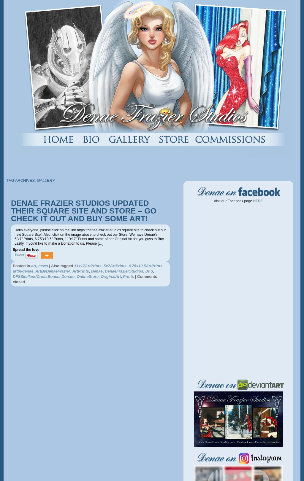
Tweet (19, 255)
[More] (47, 255)
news (43, 266)
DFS (149, 271)
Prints (128, 276)
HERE (257, 201)
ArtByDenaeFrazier (53, 271)
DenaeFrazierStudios (124, 271)
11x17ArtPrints (88, 266)
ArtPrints (80, 271)
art (33, 266)
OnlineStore (88, 276)
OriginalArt (111, 276)
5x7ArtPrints (115, 266)
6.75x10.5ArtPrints (145, 266)
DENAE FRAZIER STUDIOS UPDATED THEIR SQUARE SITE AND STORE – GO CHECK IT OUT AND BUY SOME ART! (83, 211)
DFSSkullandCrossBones (36, 276)
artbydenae (23, 271)
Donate (68, 276)
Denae (97, 271)
